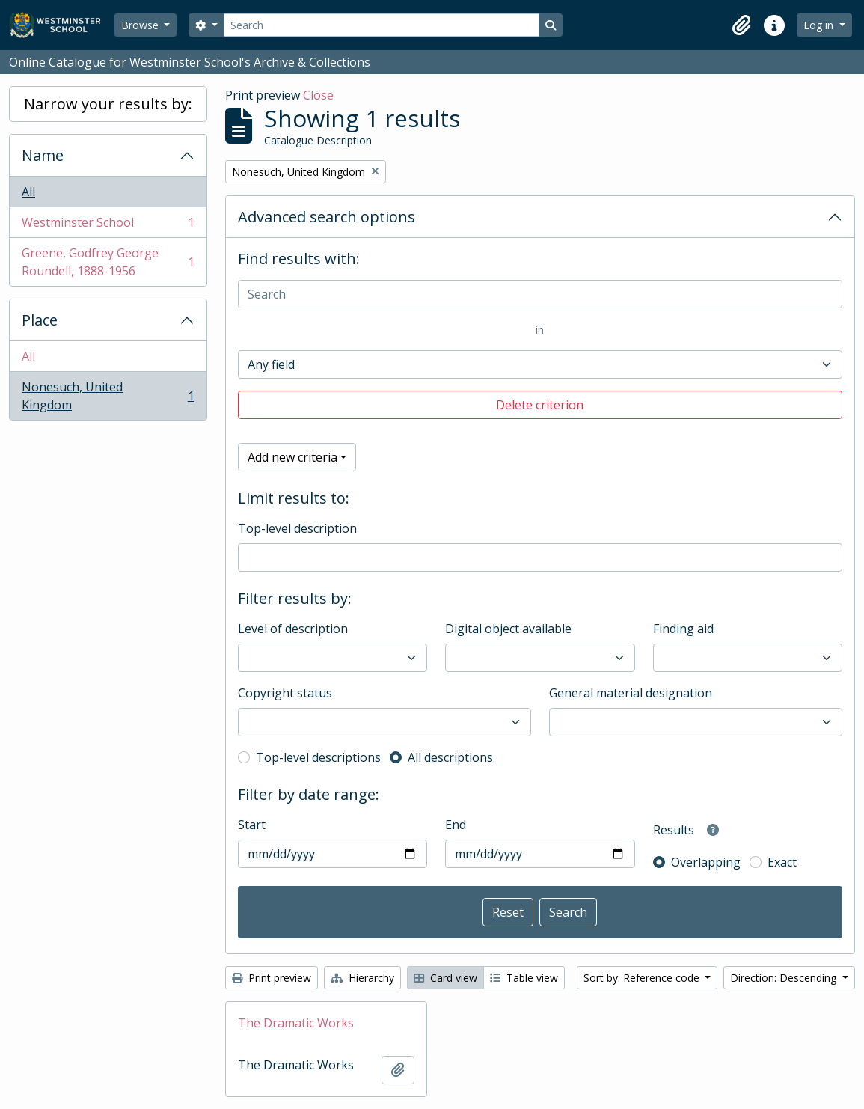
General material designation (630, 693)
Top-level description (297, 528)
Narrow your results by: (108, 104)
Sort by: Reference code (642, 978)
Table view (524, 978)
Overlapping (706, 862)
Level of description (293, 628)
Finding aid (683, 628)
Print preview (271, 978)
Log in (819, 25)
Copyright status (285, 693)
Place (40, 320)
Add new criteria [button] (292, 457)
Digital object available (508, 628)
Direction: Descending (784, 978)
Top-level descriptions (318, 757)
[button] (741, 25)
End (455, 824)
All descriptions (450, 757)
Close (318, 95)
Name (43, 155)
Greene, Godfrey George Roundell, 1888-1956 (107, 262)
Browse (141, 25)
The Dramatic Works (296, 1023)
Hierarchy (362, 978)
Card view (445, 978)
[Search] (381, 25)
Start (252, 824)
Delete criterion (539, 405)
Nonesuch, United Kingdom (107, 396)
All (28, 191)
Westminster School (107, 225)
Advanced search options (326, 217)
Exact (782, 862)
